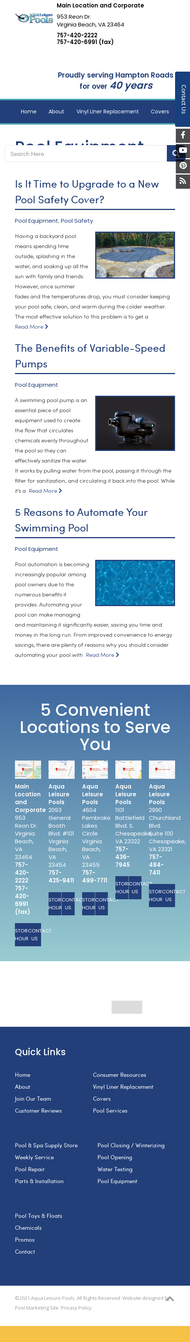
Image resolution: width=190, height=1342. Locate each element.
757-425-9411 (61, 876)
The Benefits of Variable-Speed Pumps (90, 355)
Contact (25, 1251)
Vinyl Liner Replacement (123, 1086)
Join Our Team (33, 1098)
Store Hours (21, 934)
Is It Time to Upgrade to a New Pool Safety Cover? (87, 191)
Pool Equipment (36, 220)
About (22, 1086)
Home (22, 1074)
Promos (25, 1239)
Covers (102, 1098)
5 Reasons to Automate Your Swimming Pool (81, 519)
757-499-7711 (94, 876)
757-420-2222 (77, 35)
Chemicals (28, 1227)
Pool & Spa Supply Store (46, 1145)
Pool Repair (30, 1169)
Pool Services (110, 1110)
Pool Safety (77, 220)
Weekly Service (34, 1157)
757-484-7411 (156, 865)
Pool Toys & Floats (38, 1215)
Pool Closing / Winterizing (131, 1145)
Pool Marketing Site (37, 1307)
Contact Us (34, 934)
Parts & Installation (39, 1181)
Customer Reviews (38, 1110)
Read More (31, 327)
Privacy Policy (76, 1307)
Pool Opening (114, 1157)
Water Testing (115, 1169)
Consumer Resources (119, 1074)
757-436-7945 (122, 857)
